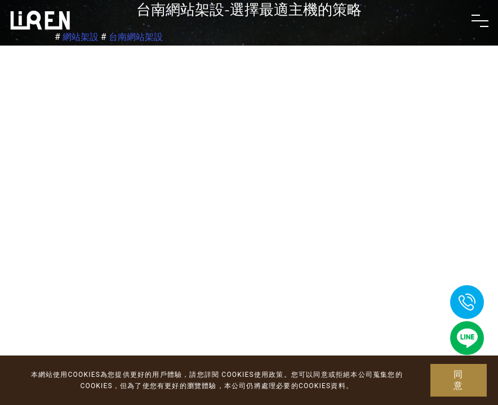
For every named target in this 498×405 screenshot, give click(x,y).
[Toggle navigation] (480, 21)
